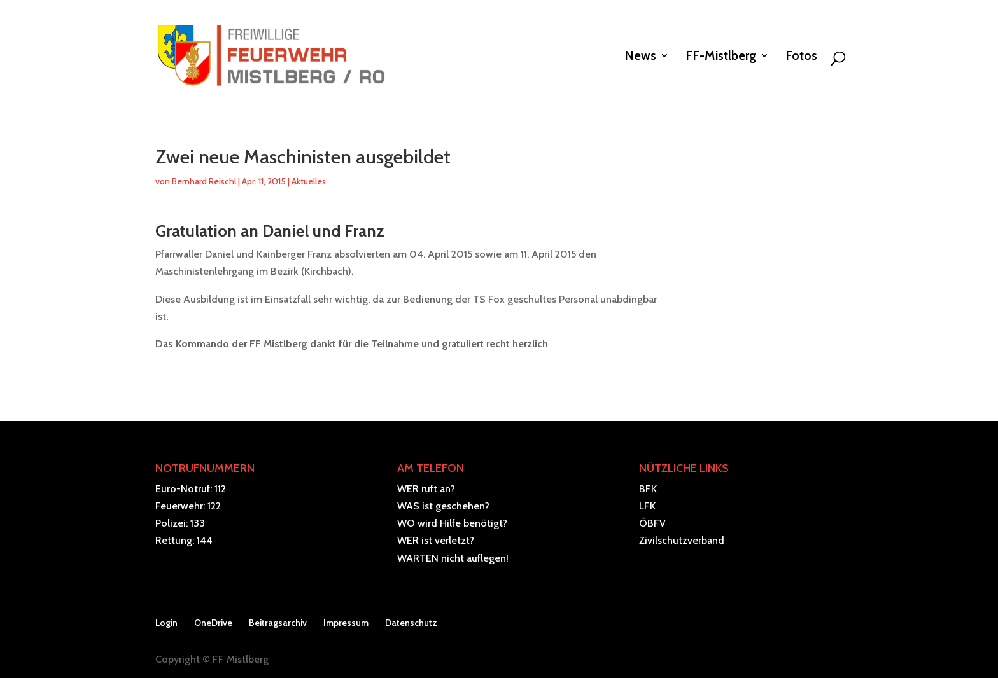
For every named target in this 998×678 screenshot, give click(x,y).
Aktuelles (309, 181)
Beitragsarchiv (278, 622)
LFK (647, 506)
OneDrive (213, 622)
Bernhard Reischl (204, 181)
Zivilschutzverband (681, 540)
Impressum (346, 622)
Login (166, 622)
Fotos (801, 57)
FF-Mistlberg (720, 57)
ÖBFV (652, 523)
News (640, 57)
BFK (648, 489)
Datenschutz (411, 622)
